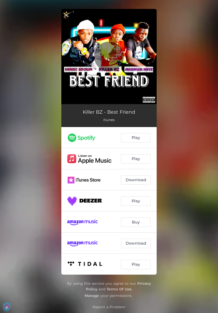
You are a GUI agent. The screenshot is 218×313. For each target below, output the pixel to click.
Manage (92, 295)
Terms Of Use (119, 289)
